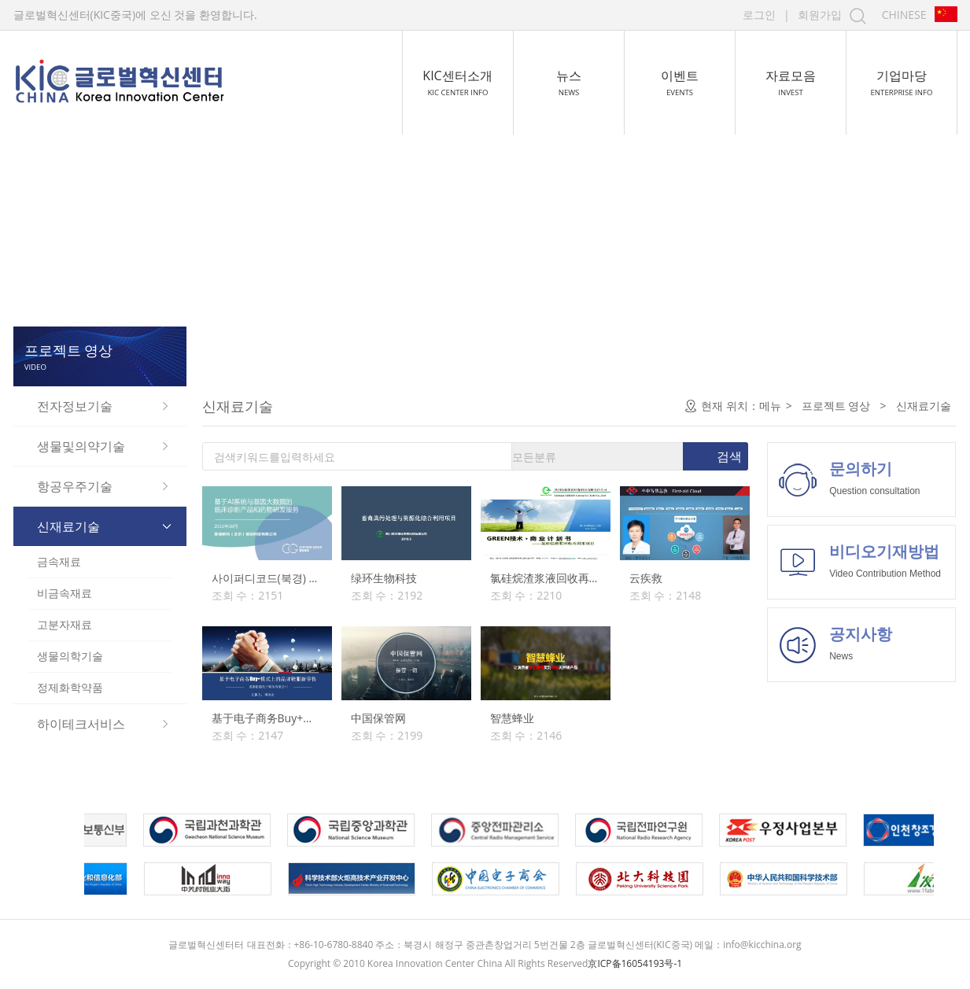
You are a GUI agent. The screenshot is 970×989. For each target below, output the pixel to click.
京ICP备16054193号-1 (635, 963)
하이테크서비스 (81, 724)
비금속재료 (64, 592)
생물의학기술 (70, 655)
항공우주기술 (74, 486)
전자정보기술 (74, 406)
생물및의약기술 (81, 446)
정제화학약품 (70, 687)
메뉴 (770, 405)
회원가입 (820, 14)
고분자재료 (64, 624)
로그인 (759, 14)
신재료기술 (68, 526)
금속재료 (59, 561)
